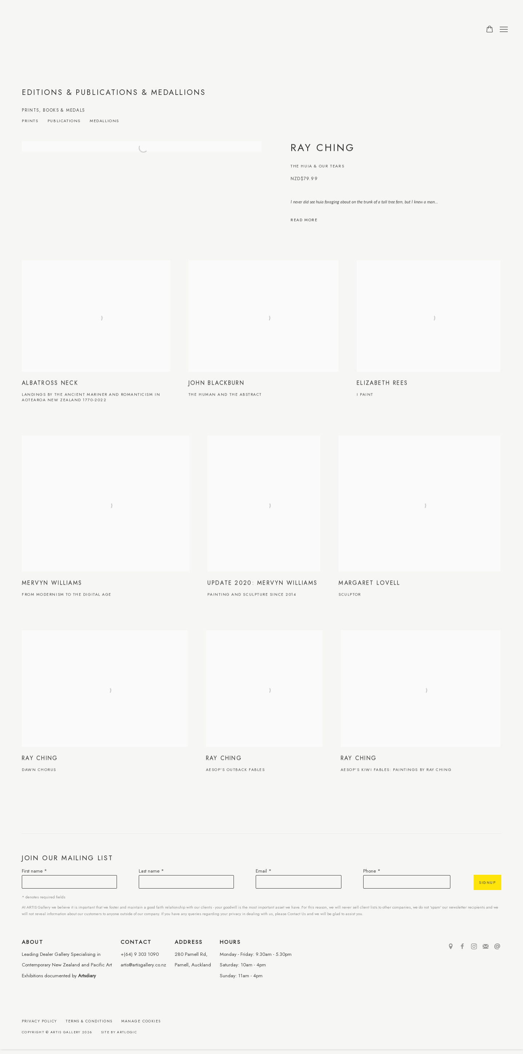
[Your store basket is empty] (489, 29)
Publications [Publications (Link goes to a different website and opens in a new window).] (64, 121)
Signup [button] (487, 882)
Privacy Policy (39, 1021)
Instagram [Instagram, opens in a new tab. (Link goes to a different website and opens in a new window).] (474, 946)
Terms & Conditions (89, 1021)
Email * (264, 870)
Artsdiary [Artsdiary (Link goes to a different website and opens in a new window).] (87, 975)
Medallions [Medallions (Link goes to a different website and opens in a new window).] (104, 121)
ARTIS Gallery (62, 29)
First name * (34, 870)
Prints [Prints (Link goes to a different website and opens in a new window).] (30, 121)
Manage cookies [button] (141, 1021)
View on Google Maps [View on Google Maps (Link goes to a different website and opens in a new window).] (450, 946)
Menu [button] (503, 29)
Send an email (497, 946)
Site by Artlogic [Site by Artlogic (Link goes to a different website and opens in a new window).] (119, 1032)
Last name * (151, 870)
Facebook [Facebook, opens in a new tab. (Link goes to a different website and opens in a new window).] (462, 946)
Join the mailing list (485, 946)
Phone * (372, 870)
